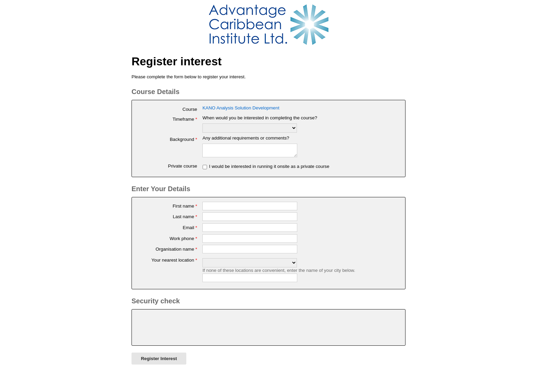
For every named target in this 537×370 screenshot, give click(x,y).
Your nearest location (174, 262)
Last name (185, 218)
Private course (182, 168)
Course (190, 109)
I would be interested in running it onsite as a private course (269, 168)
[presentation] (188, 329)
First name (185, 208)
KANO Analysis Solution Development (240, 107)
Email (190, 229)
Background (183, 139)
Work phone (183, 240)
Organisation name (176, 251)
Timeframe (185, 119)
